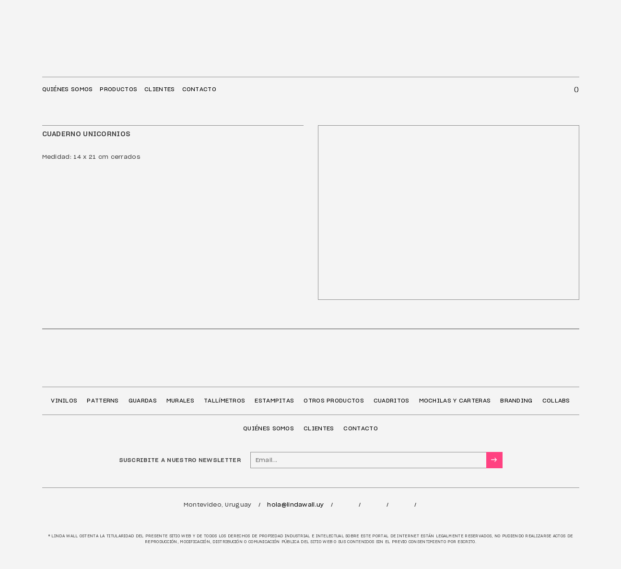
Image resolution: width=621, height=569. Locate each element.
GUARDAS (143, 400)
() (576, 89)
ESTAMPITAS (274, 400)
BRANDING (516, 400)
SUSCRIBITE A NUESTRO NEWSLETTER (180, 460)
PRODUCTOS (118, 89)
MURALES (180, 400)
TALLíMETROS (224, 400)
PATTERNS (102, 400)
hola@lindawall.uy (295, 505)
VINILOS (64, 400)
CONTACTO (199, 89)
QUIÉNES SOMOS (67, 89)
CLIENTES (159, 89)
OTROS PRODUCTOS (334, 400)
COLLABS (556, 400)
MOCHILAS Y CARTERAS (455, 400)
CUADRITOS (392, 400)
